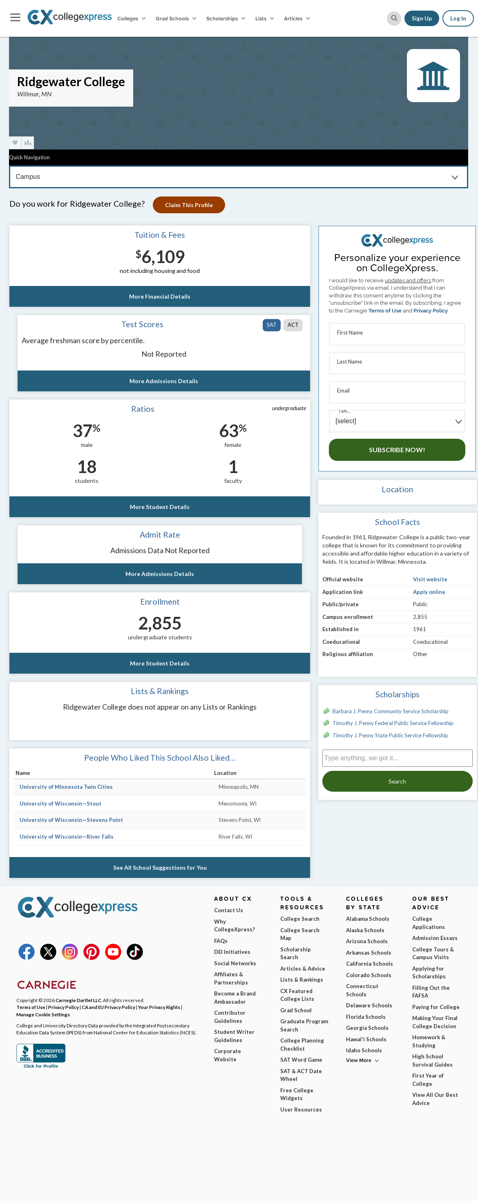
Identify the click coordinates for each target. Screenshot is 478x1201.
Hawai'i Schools (366, 1039)
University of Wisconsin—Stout (60, 803)
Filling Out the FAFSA (431, 991)
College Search (299, 918)
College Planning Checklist (302, 1044)
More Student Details (160, 506)
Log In (458, 18)
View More (358, 1060)
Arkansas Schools (368, 952)
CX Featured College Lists (297, 995)
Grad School (296, 1010)
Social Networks (235, 963)
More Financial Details (159, 296)
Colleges (131, 18)
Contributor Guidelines (230, 1016)
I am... (344, 410)
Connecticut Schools (362, 990)
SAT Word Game (301, 1059)
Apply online (429, 592)
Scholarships (225, 18)
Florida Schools (366, 1016)
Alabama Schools (367, 918)
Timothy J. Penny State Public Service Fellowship (390, 735)
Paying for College (436, 1007)
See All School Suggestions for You (160, 867)
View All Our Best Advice (435, 1099)
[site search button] (394, 18)
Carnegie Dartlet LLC (78, 1000)
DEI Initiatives (232, 952)
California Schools (369, 963)
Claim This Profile (189, 204)
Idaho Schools (364, 1050)
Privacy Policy (430, 311)
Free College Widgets (296, 1094)
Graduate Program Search (304, 1025)
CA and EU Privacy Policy (108, 1007)
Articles (297, 18)
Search (397, 781)
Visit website (430, 579)
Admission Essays (435, 938)
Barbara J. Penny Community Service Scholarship (391, 711)
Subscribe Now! (397, 449)
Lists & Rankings (301, 979)
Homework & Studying (428, 1041)
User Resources (301, 1109)
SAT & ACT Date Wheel (301, 1075)
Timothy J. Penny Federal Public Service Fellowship (393, 723)
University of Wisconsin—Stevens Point (71, 820)
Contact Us (228, 910)
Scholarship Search (295, 953)
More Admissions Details (164, 380)
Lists (264, 18)
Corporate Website (227, 1055)
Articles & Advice (302, 968)
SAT (272, 324)
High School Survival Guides (432, 1060)
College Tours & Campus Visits (433, 953)
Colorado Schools (368, 975)
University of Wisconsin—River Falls (67, 836)
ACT (293, 324)
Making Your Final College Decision (435, 1022)
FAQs (221, 941)
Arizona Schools (367, 941)
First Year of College (428, 1079)
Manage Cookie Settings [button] (43, 1014)
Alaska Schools (365, 930)
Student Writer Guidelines (234, 1036)
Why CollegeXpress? (234, 925)
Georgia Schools (367, 1028)
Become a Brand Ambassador (235, 997)
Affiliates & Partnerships (231, 978)
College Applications (428, 922)
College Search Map (299, 934)
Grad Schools (176, 18)
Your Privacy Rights (159, 1007)
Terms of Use (385, 311)
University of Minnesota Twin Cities (66, 787)
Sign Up (422, 18)
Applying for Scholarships (429, 972)
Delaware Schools (369, 1005)
